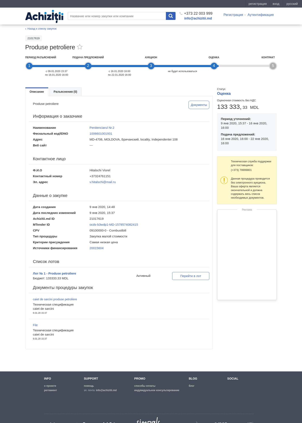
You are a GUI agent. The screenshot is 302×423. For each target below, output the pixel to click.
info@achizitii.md (198, 18)
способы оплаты (144, 385)
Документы (199, 105)
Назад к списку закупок (42, 28)
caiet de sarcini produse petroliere (55, 299)
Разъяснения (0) (65, 91)
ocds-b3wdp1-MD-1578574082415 (114, 224)
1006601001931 (101, 133)
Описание (37, 91)
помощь (89, 385)
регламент (50, 390)
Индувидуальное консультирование (156, 390)
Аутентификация (260, 15)
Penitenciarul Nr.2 (102, 127)
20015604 (97, 248)
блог (191, 385)
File (35, 325)
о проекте (50, 385)
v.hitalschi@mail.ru (103, 182)
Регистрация (233, 15)
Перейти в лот (190, 276)
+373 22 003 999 (196, 13)
